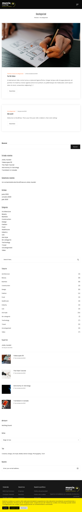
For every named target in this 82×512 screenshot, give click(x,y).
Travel (4, 245)
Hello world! (10, 114)
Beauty (4, 214)
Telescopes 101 (7, 162)
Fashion (4, 224)
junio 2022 (5, 194)
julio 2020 (5, 199)
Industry (5, 232)
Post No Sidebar (11, 76)
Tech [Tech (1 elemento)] (43, 454)
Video (4, 250)
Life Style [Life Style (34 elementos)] (15, 454)
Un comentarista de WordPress (13, 182)
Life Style (5, 237)
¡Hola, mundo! (6, 160)
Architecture (6, 212)
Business (5, 217)
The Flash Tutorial (8, 165)
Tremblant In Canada (9, 170)
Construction (6, 219)
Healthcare (6, 230)
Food (3, 227)
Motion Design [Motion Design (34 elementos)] (27, 454)
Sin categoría (6, 240)
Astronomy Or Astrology (10, 167)
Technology (6, 242)
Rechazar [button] (24, 508)
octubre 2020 (6, 197)
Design (4, 222)
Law (3, 235)
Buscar (4, 143)
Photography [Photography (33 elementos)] (37, 454)
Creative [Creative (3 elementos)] (4, 454)
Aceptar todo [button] (14, 508)
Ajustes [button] (5, 508)
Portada (36, 17)
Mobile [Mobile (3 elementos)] (21, 454)
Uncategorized (7, 248)
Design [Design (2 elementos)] (10, 454)
